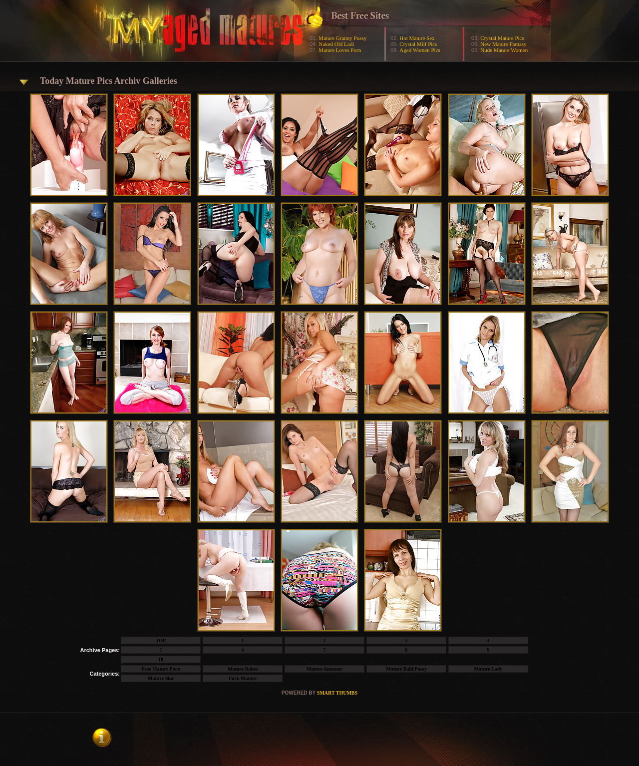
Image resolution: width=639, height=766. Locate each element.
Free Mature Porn (160, 669)
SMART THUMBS (337, 693)
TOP (161, 640)
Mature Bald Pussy (406, 669)
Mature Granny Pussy (342, 38)
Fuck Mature (243, 678)
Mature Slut (161, 678)
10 (160, 659)
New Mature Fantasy (503, 44)
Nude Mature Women (504, 50)
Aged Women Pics (419, 50)
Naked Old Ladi (336, 44)
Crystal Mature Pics (502, 38)
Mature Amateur (324, 669)
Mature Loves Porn (340, 50)
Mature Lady (488, 669)
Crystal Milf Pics (418, 44)
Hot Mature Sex (416, 38)
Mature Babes (243, 669)
